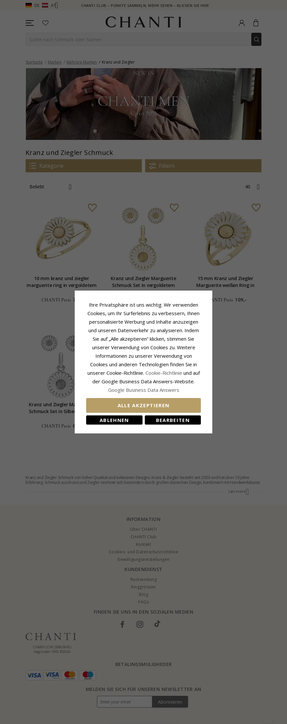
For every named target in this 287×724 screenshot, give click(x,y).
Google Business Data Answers (143, 390)
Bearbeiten (173, 420)
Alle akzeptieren (144, 405)
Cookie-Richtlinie (163, 373)
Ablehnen (114, 420)
